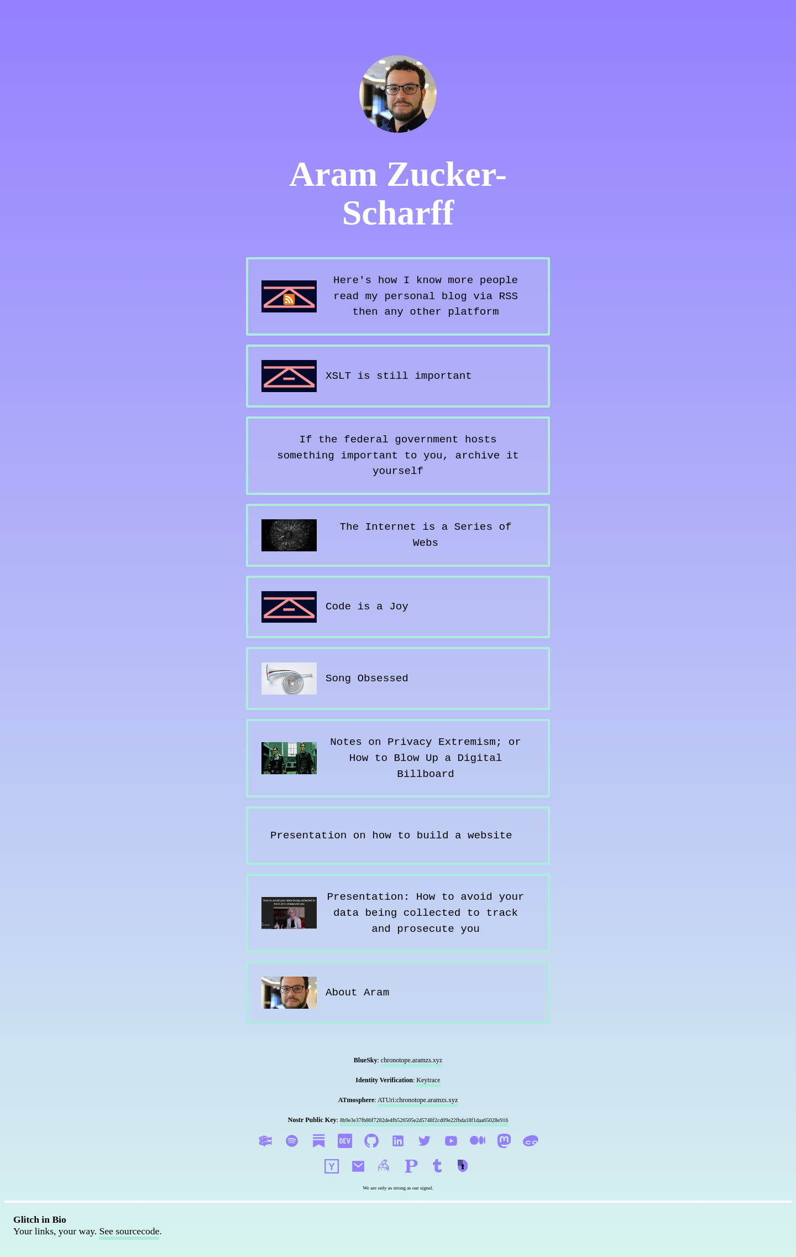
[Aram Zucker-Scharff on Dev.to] (346, 1154)
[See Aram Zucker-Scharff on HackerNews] (333, 1179)
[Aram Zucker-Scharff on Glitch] (266, 1154)
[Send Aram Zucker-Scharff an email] (359, 1179)
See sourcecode (129, 1231)
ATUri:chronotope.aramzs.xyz (418, 1100)
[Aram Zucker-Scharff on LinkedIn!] (399, 1154)
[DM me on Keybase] (386, 1179)
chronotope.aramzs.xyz (411, 1060)
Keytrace (428, 1080)
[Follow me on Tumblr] (439, 1179)
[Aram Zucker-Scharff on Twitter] (425, 1154)
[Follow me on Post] (412, 1179)
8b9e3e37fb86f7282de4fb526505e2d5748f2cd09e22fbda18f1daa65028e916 (424, 1120)
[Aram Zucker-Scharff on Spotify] (293, 1154)
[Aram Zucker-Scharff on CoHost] (530, 1154)
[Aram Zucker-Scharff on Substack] (319, 1154)
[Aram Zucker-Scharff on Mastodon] (505, 1154)
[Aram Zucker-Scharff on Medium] (479, 1154)
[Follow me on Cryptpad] (464, 1179)
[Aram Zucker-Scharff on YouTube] (452, 1154)
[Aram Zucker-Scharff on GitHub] (372, 1154)
